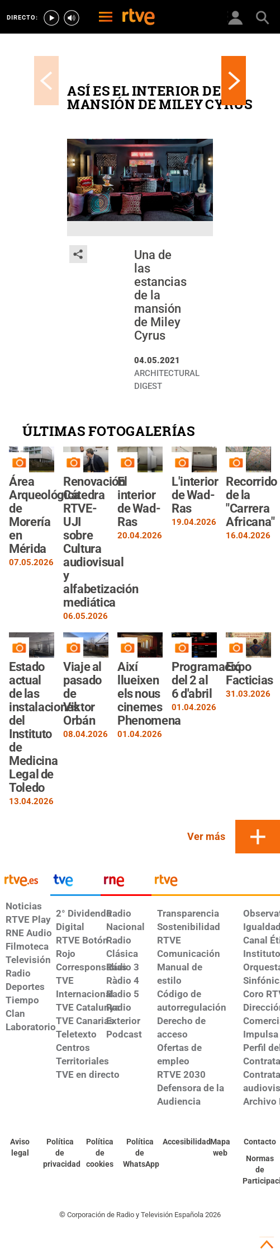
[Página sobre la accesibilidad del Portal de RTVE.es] (180, 1142)
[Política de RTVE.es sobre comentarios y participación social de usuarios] (260, 1170)
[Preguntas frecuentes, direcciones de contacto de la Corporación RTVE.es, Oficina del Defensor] (260, 1142)
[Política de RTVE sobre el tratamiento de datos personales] (60, 1153)
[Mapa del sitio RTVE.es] (220, 1148)
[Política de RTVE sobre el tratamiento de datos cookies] (100, 1153)
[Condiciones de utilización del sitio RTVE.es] (20, 1148)
